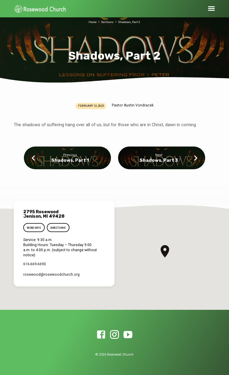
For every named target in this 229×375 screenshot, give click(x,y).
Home (93, 22)
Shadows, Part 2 (129, 22)
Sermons (107, 22)
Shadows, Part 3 (159, 160)
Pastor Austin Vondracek (133, 105)
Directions (58, 227)
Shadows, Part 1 (70, 160)
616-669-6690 (34, 264)
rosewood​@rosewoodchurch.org (51, 274)
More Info (34, 227)
